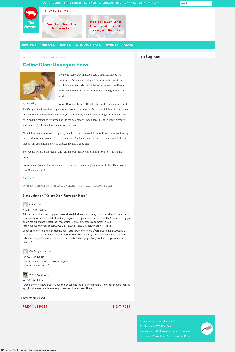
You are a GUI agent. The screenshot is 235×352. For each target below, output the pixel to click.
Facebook (186, 330)
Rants (65, 45)
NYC (119, 3)
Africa (153, 3)
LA (44, 3)
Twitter (174, 330)
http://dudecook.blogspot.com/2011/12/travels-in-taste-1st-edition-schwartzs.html (67, 225)
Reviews (29, 45)
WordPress (185, 336)
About (129, 45)
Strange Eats (88, 45)
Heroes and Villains (54, 57)
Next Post (122, 306)
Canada (130, 3)
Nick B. (32, 204)
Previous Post (35, 306)
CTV (30, 178)
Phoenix (55, 3)
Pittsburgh (72, 3)
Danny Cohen (159, 336)
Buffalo (90, 3)
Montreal (84, 185)
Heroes (48, 45)
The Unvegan (31, 25)
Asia (142, 3)
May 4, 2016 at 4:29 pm (33, 256)
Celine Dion (43, 185)
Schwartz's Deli (103, 185)
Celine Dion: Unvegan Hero (55, 65)
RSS (156, 330)
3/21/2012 (28, 57)
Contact (171, 326)
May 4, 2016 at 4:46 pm (33, 280)
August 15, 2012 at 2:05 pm (35, 210)
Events (112, 45)
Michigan (106, 3)
